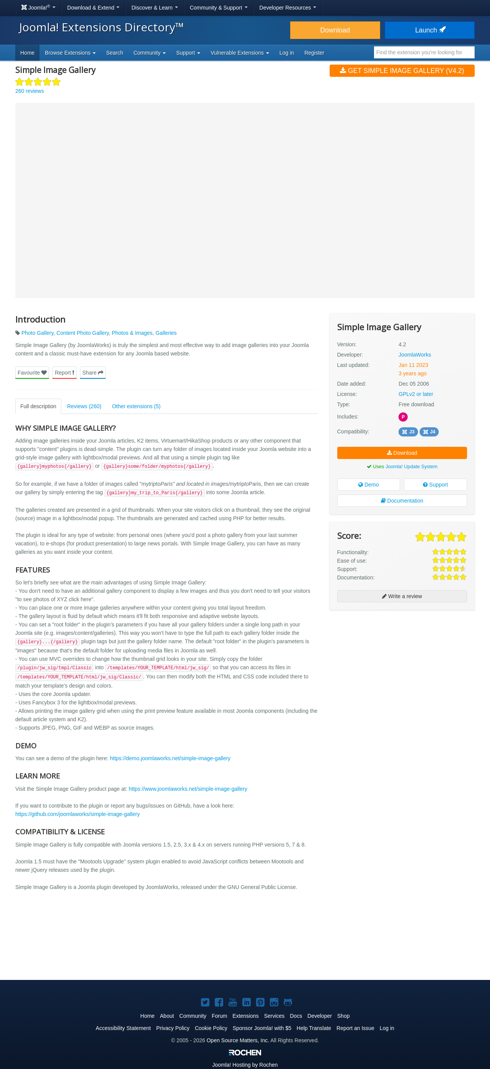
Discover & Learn (154, 8)
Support (435, 485)
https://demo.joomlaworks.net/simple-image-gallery (170, 758)
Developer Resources (288, 8)
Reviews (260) (84, 406)
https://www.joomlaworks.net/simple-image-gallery (188, 789)
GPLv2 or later (416, 394)
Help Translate (314, 1028)
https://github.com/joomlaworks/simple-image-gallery (77, 814)
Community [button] (150, 53)
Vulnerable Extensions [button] (240, 53)
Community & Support (219, 8)
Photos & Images (132, 333)
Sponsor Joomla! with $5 (262, 1028)
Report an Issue (355, 1028)
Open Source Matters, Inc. (238, 1040)
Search (114, 53)
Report (64, 373)
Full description (38, 406)
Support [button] (188, 53)
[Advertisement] (402, 665)
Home (27, 53)
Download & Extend (93, 8)
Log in (286, 53)
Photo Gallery (37, 333)
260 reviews (29, 91)
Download (335, 30)
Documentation (402, 501)
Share (92, 373)
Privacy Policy (172, 1028)
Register (314, 53)
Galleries (165, 333)
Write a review (402, 596)
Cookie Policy (211, 1028)
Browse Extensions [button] (70, 53)
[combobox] (424, 52)
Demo (368, 485)
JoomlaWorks (415, 355)
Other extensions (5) (136, 406)
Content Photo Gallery (82, 333)
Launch (429, 30)
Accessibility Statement (123, 1028)
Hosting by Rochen (245, 1065)
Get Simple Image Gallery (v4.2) (402, 71)
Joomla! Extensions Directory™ (101, 27)
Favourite (32, 373)
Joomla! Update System (411, 466)
